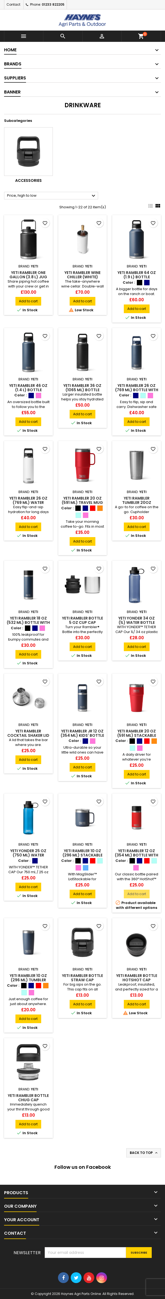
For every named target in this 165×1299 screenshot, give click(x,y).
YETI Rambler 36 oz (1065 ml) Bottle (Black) (82, 390)
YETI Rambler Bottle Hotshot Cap (136, 978)
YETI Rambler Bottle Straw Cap (82, 978)
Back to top (144, 1152)
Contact (13, 4)
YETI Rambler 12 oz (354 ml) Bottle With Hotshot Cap (136, 855)
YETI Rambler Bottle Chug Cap (28, 1098)
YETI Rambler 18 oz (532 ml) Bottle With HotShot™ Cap (28, 622)
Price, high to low (52, 196)
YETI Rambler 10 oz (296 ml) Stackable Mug (82, 855)
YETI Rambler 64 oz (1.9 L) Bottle (137, 275)
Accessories (28, 180)
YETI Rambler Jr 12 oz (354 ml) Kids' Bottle (82, 733)
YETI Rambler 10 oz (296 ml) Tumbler (28, 978)
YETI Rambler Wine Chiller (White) (82, 275)
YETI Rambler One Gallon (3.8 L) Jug (28, 275)
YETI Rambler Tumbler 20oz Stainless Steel (136, 503)
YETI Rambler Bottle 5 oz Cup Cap (82, 620)
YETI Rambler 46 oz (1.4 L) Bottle (28, 388)
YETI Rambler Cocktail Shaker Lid (28, 733)
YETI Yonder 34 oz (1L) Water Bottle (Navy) (136, 622)
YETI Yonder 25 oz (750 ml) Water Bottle (28, 855)
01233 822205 (53, 4)
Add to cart (28, 301)
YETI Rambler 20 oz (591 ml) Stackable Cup (136, 735)
